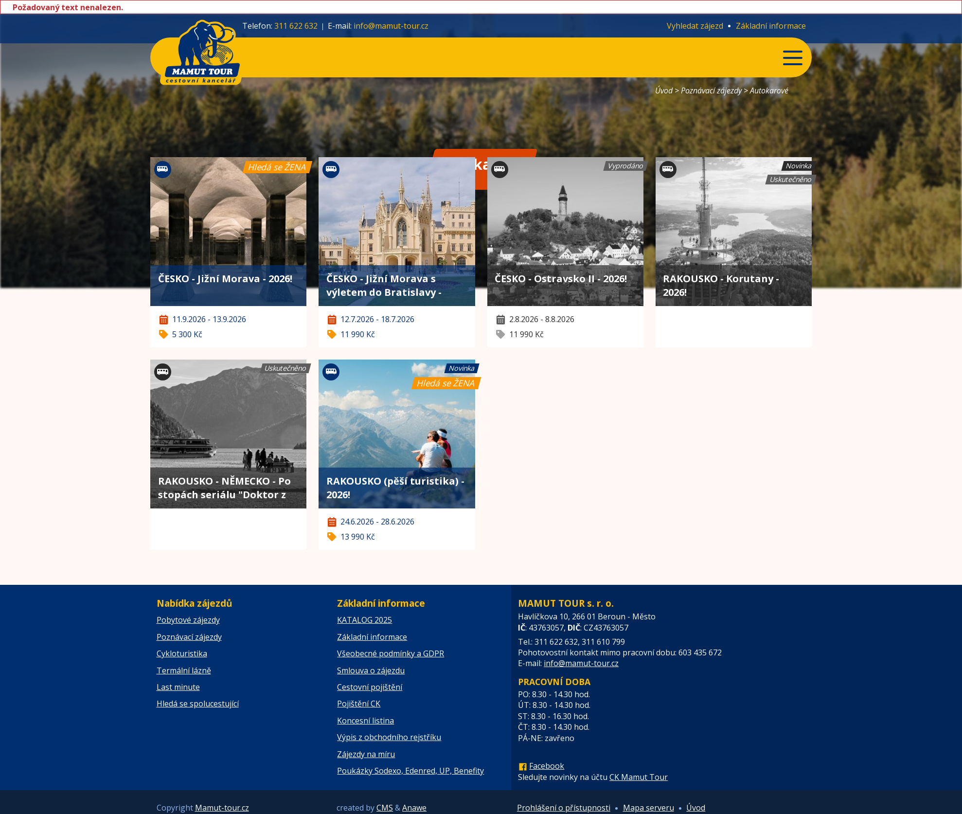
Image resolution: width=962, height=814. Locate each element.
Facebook (546, 765)
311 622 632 (296, 25)
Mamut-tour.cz (222, 807)
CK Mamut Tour (638, 777)
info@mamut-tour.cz (391, 25)
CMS (384, 807)
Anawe (414, 807)
